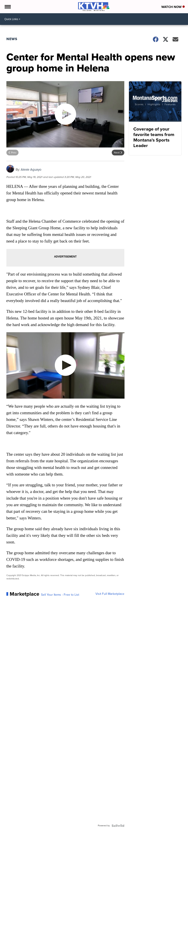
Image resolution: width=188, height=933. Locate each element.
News (11, 38)
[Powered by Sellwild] (118, 825)
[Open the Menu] (7, 6)
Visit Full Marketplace (109, 593)
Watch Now (173, 6)
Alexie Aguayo (31, 169)
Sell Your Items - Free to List (60, 594)
